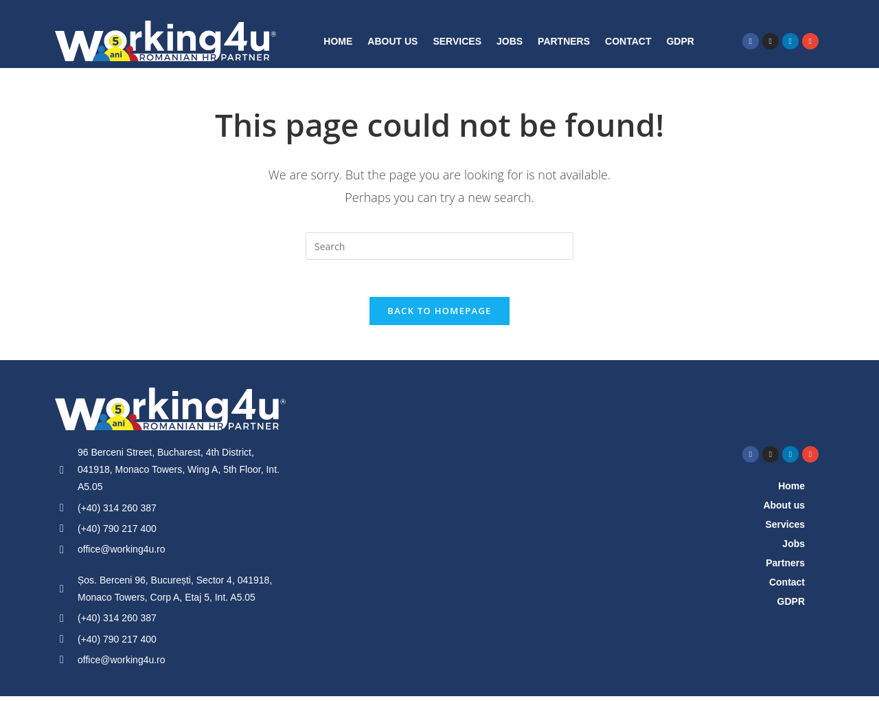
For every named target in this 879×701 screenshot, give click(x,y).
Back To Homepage (439, 315)
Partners (564, 41)
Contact (628, 41)
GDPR (680, 41)
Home (337, 41)
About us (392, 41)
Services (457, 41)
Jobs (509, 41)
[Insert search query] (439, 246)
